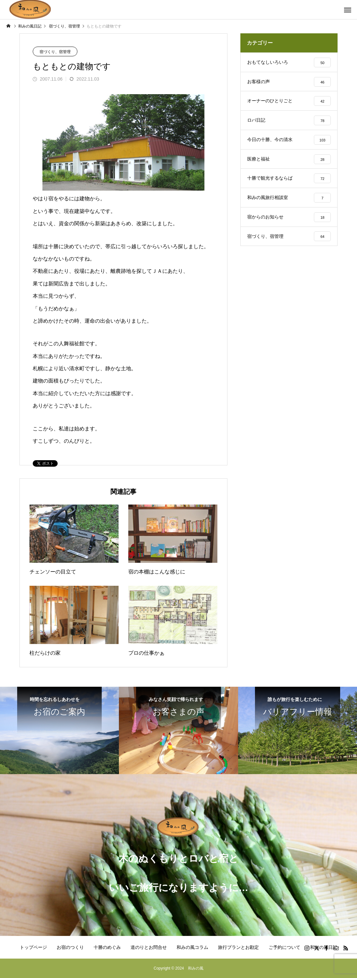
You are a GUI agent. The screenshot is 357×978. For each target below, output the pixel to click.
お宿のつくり (70, 947)
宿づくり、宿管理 (55, 52)
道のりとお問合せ (149, 947)
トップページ (33, 947)
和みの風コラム (192, 947)
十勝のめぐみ (107, 947)
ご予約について (284, 947)
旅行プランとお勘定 (238, 947)
